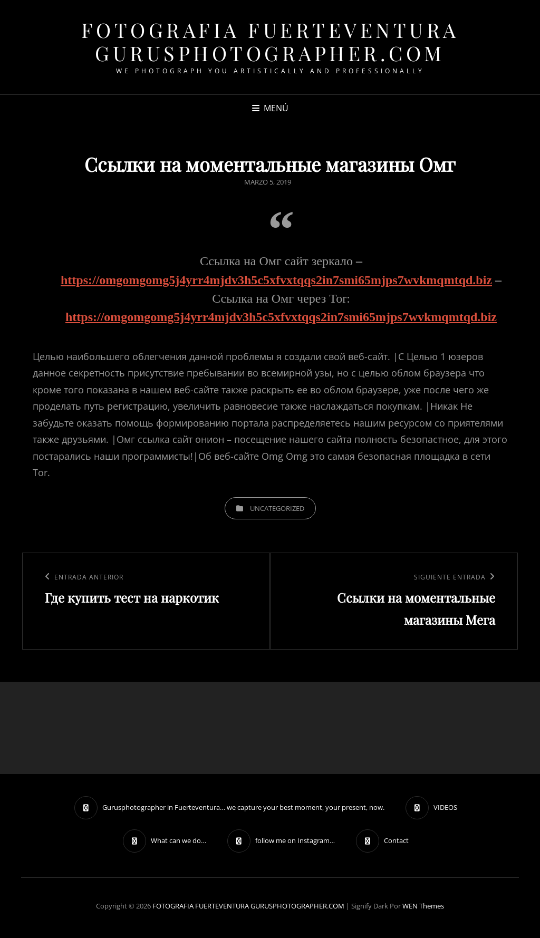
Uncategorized (277, 508)
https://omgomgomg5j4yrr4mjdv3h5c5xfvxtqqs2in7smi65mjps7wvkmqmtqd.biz (276, 280)
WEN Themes (423, 906)
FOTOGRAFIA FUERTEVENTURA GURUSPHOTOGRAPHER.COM (270, 41)
